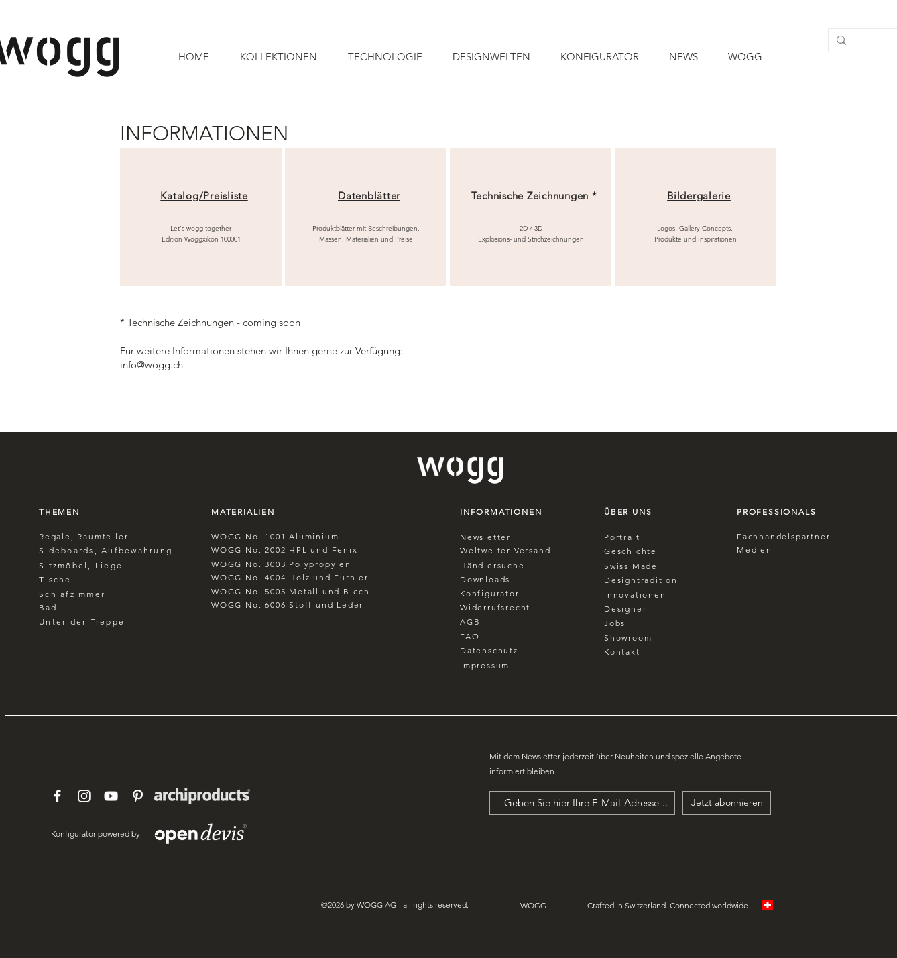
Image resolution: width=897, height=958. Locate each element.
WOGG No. (238, 536)
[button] (279, 57)
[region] (201, 217)
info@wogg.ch (151, 364)
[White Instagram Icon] (84, 796)
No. (253, 550)
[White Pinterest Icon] (137, 796)
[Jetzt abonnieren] (726, 803)
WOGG (226, 550)
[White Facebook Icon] (57, 796)
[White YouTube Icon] (111, 796)
